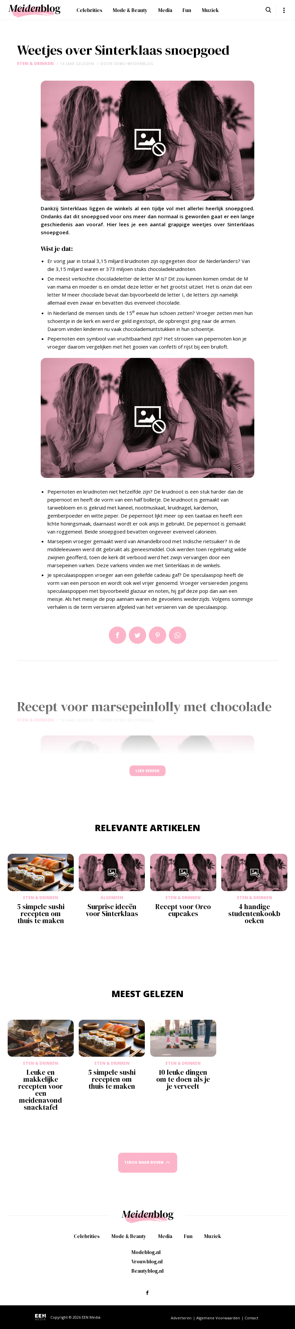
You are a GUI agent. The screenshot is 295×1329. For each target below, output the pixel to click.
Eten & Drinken (35, 63)
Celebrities (89, 10)
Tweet (137, 635)
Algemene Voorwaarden (218, 1321)
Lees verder (147, 774)
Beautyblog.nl (147, 1274)
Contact (251, 1321)
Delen (117, 635)
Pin (157, 635)
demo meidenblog (134, 63)
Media (165, 10)
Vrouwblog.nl (147, 1264)
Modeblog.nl (146, 1255)
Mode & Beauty (130, 10)
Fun (187, 10)
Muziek (210, 10)
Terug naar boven (144, 1169)
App (177, 635)
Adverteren (181, 1321)
